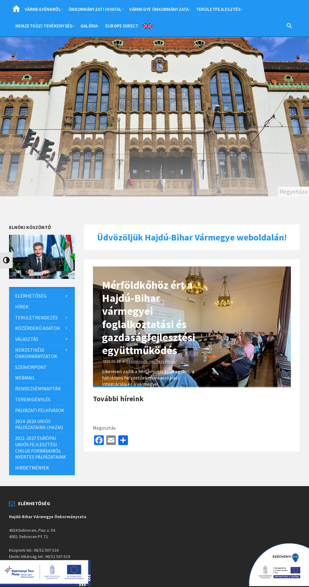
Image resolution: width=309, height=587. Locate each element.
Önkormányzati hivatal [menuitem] (95, 9)
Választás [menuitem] (26, 339)
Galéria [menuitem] (89, 26)
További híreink (118, 398)
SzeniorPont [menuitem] (31, 367)
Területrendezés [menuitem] (36, 317)
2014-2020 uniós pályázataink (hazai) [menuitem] (39, 424)
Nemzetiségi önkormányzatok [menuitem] (36, 353)
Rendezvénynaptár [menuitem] (38, 388)
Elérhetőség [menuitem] (30, 296)
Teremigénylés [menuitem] (32, 399)
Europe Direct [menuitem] (122, 26)
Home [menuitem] (16, 11)
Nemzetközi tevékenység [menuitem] (44, 26)
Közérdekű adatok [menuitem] (37, 328)
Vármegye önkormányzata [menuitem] (159, 9)
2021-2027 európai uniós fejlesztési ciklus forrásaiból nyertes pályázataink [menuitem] (40, 447)
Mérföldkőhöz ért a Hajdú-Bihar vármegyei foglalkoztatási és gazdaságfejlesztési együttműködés (148, 317)
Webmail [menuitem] (25, 378)
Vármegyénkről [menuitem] (43, 9)
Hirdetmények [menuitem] (32, 468)
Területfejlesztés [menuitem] (218, 9)
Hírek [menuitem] (22, 307)
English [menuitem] (147, 27)
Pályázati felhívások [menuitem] (39, 410)
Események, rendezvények (151, 361)
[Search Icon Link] (289, 27)
